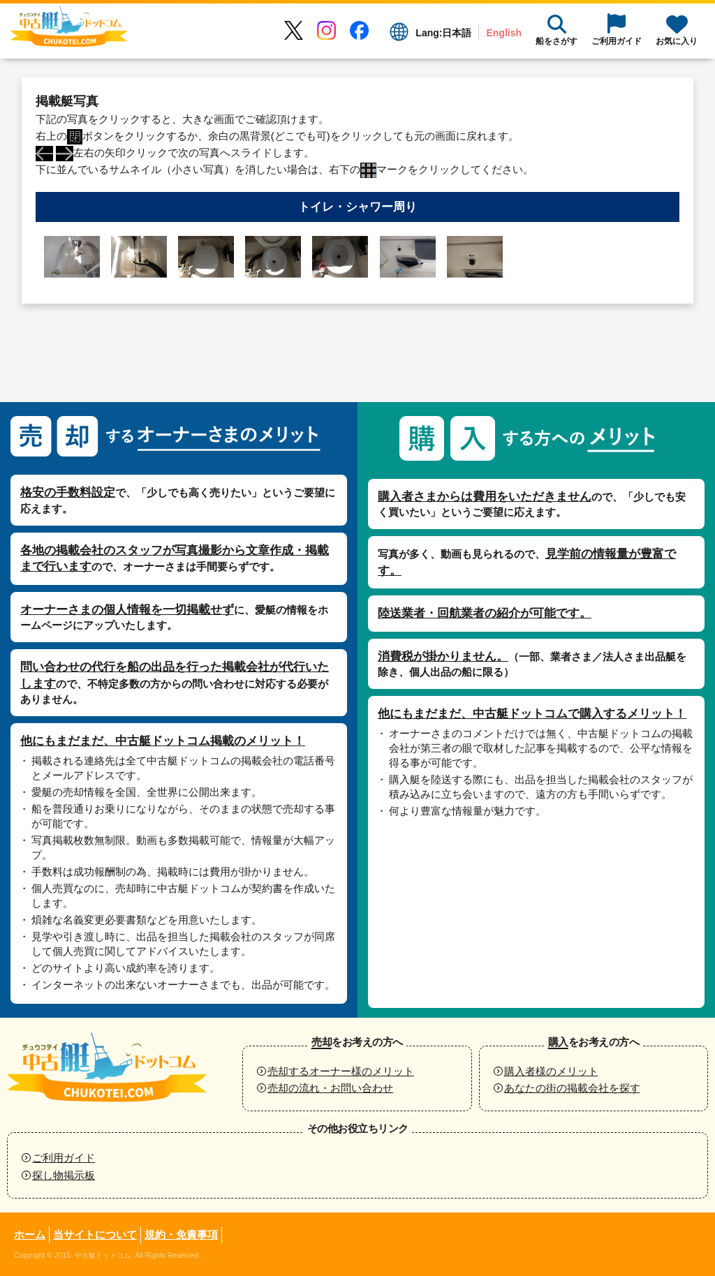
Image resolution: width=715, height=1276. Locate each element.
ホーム (29, 1234)
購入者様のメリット (551, 1071)
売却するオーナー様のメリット (340, 1071)
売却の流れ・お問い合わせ (330, 1088)
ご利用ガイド (63, 1158)
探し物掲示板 (63, 1175)
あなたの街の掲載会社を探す (572, 1088)
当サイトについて (95, 1234)
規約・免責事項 (181, 1234)
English (504, 32)
